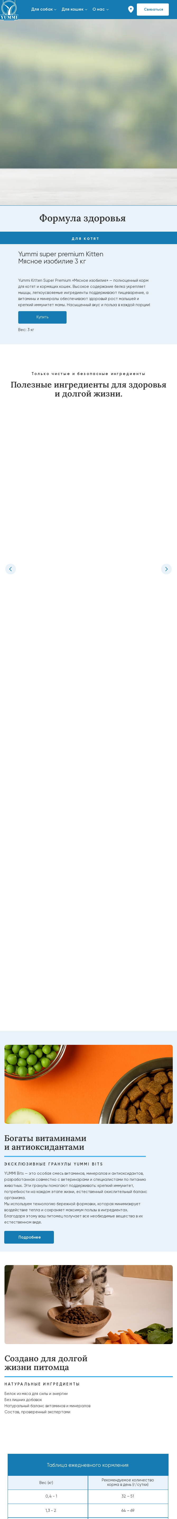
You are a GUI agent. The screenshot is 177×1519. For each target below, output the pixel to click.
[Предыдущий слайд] (10, 477)
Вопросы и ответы (108, 1364)
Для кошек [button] (72, 9)
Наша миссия (14, 1421)
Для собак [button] (42, 9)
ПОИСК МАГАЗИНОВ (112, 1400)
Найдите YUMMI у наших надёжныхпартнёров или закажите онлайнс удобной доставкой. (122, 1417)
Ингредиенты (14, 1374)
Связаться (153, 9)
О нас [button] (98, 9)
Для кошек (11, 1364)
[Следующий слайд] (166, 477)
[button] (55, 9)
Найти (116, 1430)
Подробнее (29, 746)
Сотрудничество (23, 1457)
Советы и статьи (106, 1354)
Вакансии (11, 1431)
